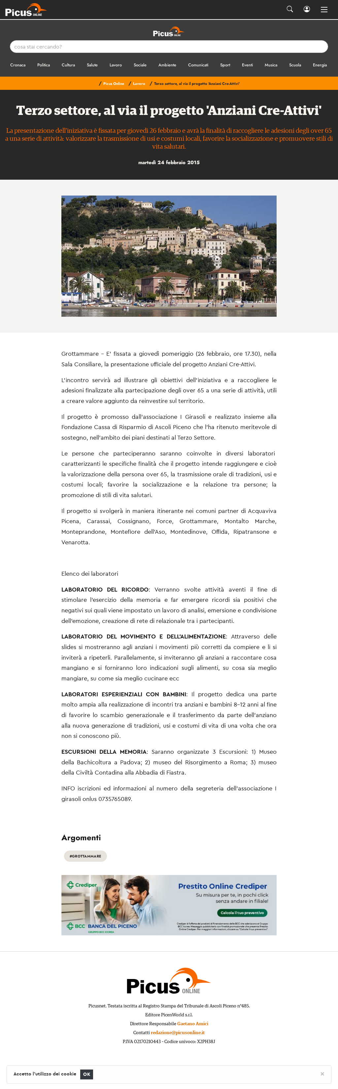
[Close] (322, 1073)
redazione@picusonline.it (178, 1033)
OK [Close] (86, 1074)
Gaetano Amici (192, 1024)
